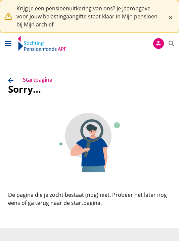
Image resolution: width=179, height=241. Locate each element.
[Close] (171, 16)
